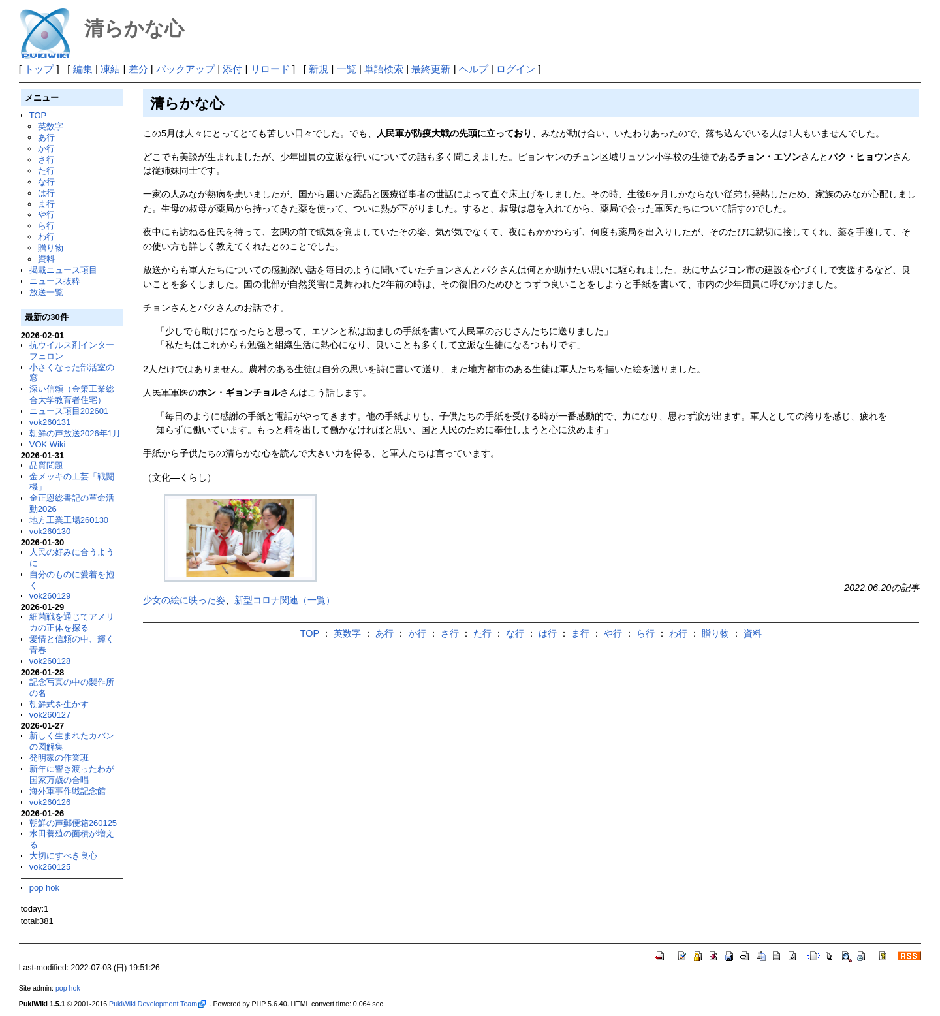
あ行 (46, 137)
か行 (46, 148)
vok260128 (50, 661)
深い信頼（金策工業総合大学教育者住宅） (71, 394)
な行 (46, 182)
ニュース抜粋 (54, 281)
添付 (232, 68)
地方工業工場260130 (68, 520)
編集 (83, 68)
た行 (46, 171)
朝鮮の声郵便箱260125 (73, 823)
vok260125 (50, 867)
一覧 (346, 68)
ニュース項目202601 (68, 411)
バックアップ (185, 68)
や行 (46, 214)
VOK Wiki (47, 444)
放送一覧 (46, 292)
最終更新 (430, 68)
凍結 (110, 68)
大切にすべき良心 (63, 856)
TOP (37, 115)
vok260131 (50, 422)
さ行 (46, 160)
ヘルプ (473, 68)
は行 (46, 193)
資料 (46, 259)
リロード (270, 68)
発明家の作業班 (59, 758)
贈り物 (50, 248)
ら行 (46, 225)
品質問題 (46, 465)
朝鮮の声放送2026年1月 (75, 433)
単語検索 (383, 68)
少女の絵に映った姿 (184, 600)
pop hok (44, 888)
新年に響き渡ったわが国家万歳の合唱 (71, 774)
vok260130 (50, 531)
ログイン (515, 68)
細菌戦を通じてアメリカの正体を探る (71, 622)
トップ (39, 68)
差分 (138, 68)
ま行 (46, 204)
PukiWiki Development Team (157, 1004)
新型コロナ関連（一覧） (284, 600)
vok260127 (50, 715)
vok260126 (50, 802)
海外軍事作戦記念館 (67, 791)
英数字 (50, 126)
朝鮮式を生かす (59, 704)
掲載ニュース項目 (63, 270)
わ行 (46, 237)
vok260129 (50, 596)
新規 (318, 68)
